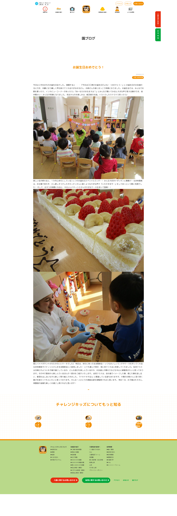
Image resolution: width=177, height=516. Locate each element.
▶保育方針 (53, 471)
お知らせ (128, 4)
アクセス (119, 4)
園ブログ (72, 10)
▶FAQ (109, 484)
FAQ (90, 474)
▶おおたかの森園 (76, 482)
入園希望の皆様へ (102, 10)
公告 (90, 487)
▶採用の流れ (111, 474)
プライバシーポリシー (96, 492)
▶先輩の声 (110, 482)
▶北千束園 (74, 479)
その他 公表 (92, 489)
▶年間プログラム (55, 482)
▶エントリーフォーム (113, 487)
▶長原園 (73, 476)
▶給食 (52, 476)
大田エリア (41, 2)
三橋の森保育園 (138, 77)
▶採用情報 (110, 476)
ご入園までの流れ (94, 471)
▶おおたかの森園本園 (77, 484)
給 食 (46, 4)
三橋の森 (41, 4)
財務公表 (92, 484)
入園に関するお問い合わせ (64, 502)
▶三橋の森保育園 (76, 471)
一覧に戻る (88, 392)
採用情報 (117, 10)
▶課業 (52, 474)
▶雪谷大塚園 (75, 474)
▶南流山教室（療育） (77, 495)
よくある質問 (130, 10)
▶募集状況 (110, 479)
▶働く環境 (110, 471)
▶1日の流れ (54, 479)
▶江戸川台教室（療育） (78, 492)
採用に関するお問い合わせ (96, 502)
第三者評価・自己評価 (96, 482)
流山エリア (48, 2)
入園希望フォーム (94, 476)
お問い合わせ (138, 4)
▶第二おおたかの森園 (77, 487)
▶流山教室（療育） (77, 489)
